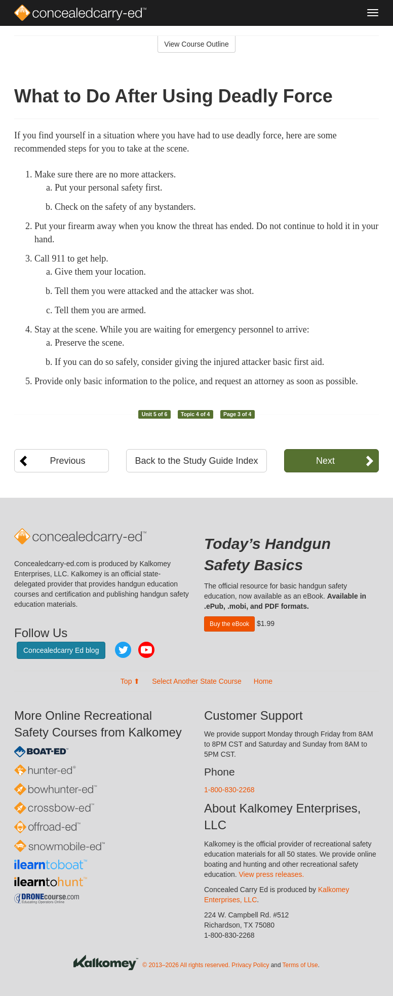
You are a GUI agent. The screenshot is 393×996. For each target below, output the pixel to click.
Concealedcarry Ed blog (61, 650)
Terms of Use (300, 965)
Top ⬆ (130, 681)
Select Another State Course (197, 681)
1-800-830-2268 (229, 790)
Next (325, 461)
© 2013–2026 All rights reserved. (186, 965)
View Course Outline (196, 44)
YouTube (146, 650)
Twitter (123, 650)
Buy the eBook (229, 624)
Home (263, 681)
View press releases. (271, 874)
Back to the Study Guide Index (196, 461)
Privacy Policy (250, 965)
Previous (68, 461)
